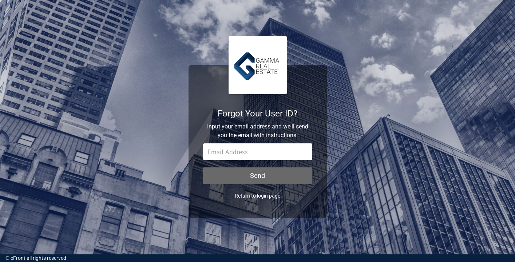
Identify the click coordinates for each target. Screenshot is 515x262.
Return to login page (257, 196)
